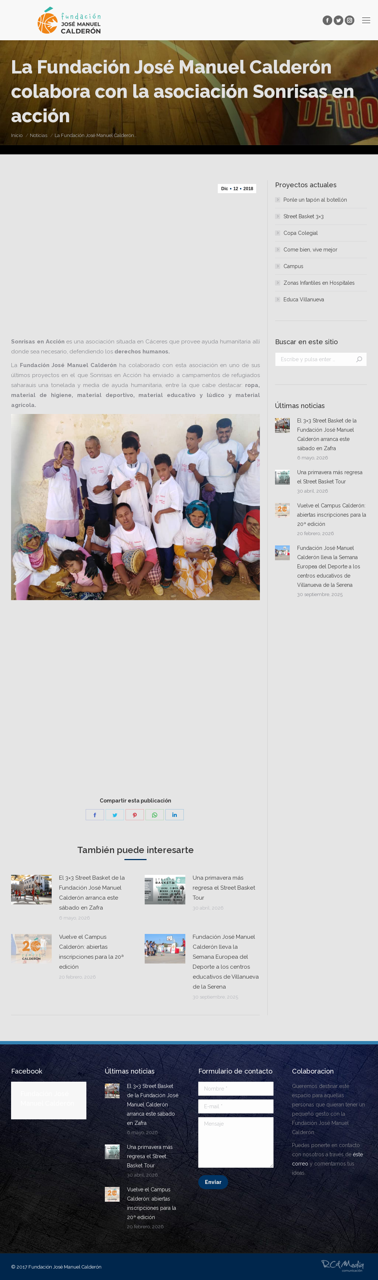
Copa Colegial (301, 233)
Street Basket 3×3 (304, 216)
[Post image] (31, 889)
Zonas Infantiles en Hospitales (319, 283)
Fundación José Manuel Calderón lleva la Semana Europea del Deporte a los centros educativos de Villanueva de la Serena (226, 962)
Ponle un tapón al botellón (315, 200)
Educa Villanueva (304, 299)
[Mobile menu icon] (366, 20)
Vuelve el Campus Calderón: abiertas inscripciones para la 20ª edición (91, 952)
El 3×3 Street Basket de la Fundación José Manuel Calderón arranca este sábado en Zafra (92, 893)
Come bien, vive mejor (310, 250)
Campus (293, 266)
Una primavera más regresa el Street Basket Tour (224, 888)
